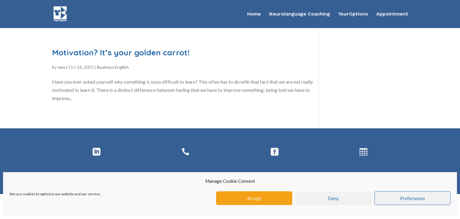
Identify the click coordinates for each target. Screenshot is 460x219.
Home (254, 14)
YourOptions (353, 14)
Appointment (392, 14)
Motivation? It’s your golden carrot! (121, 52)
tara (61, 67)
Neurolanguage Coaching (299, 14)
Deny (333, 198)
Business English (113, 67)
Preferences (412, 198)
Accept (254, 198)
